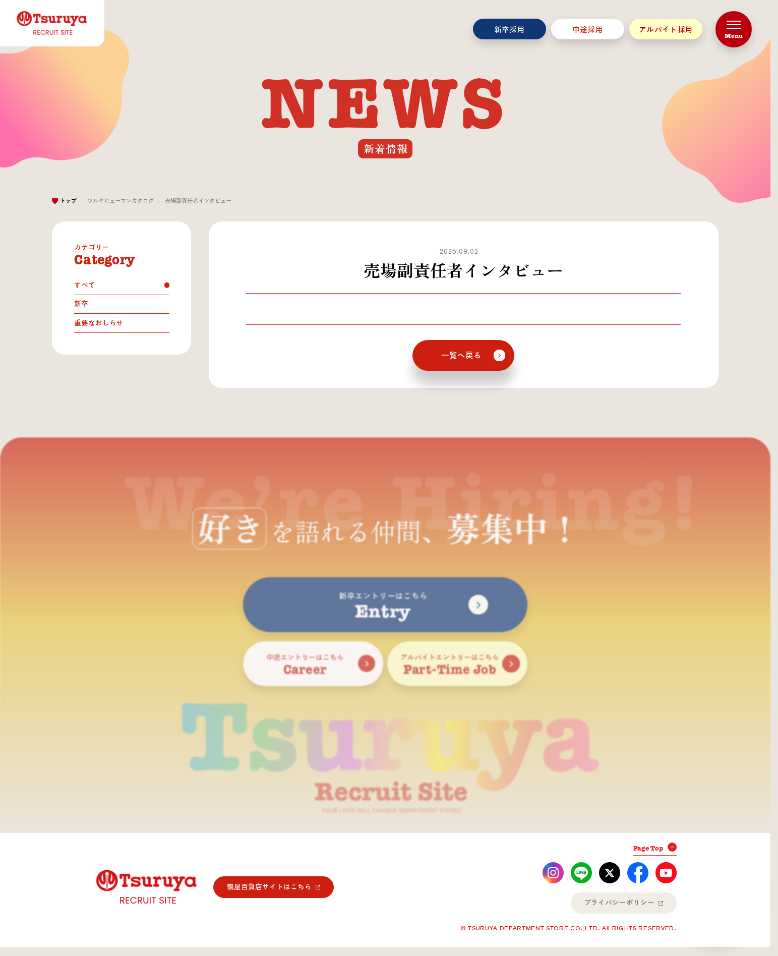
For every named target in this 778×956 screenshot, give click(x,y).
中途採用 (587, 29)
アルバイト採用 (666, 29)
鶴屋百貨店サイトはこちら (269, 886)
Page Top (648, 848)
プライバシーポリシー (619, 902)
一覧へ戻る (461, 355)
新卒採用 (509, 29)
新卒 (81, 303)
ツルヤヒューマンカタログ (120, 200)
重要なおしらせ (99, 322)
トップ (68, 200)
